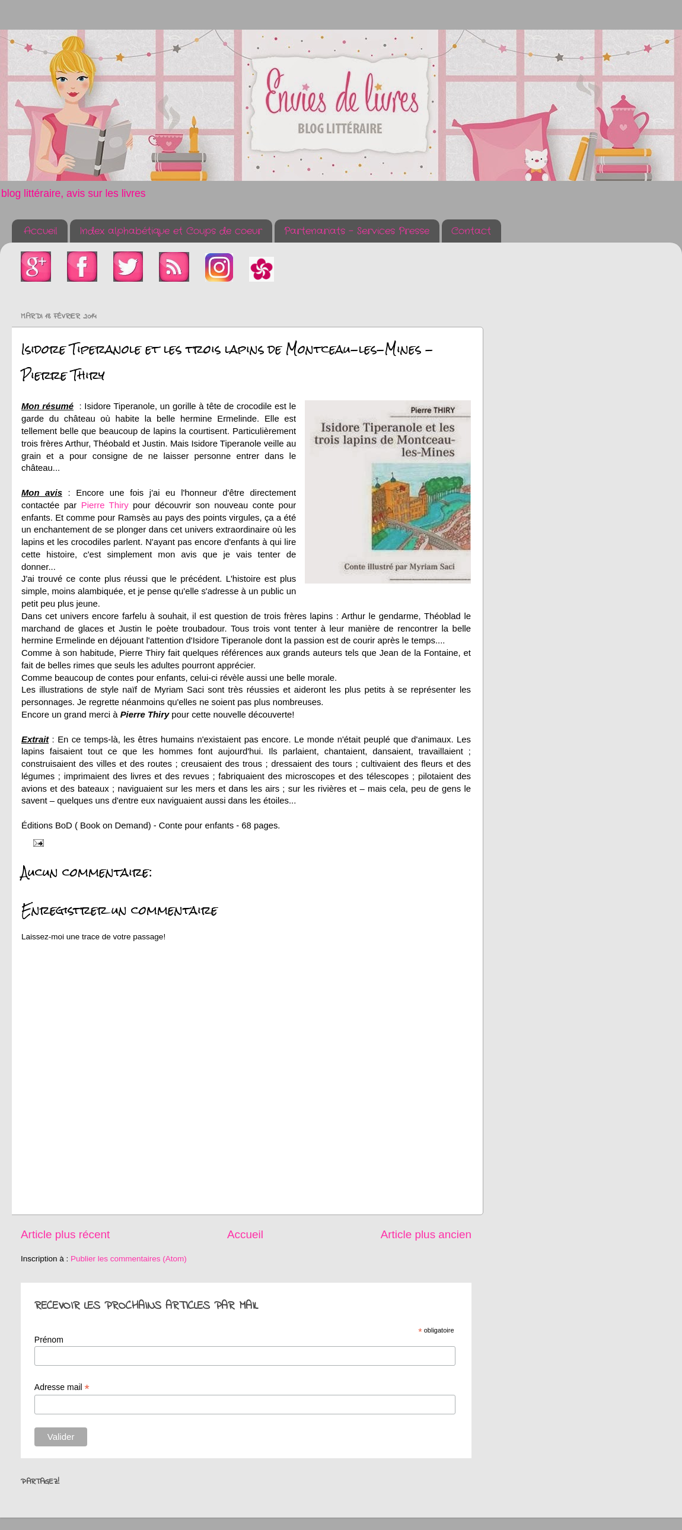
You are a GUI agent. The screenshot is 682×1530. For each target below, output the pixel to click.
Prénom (48, 1339)
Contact (471, 231)
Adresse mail (62, 1387)
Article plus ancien (426, 1234)
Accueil (41, 231)
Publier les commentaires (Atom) (129, 1258)
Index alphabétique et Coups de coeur (170, 231)
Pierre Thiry (105, 505)
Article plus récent (65, 1234)
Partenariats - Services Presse (356, 231)
